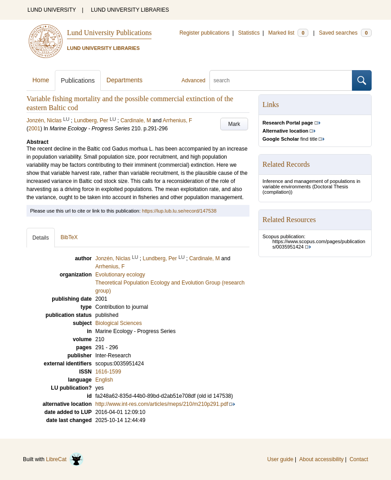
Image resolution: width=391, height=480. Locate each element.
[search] (280, 80)
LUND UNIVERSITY (51, 10)
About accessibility (321, 459)
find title (289, 139)
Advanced (193, 80)
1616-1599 (108, 372)
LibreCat (65, 459)
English (104, 380)
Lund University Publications (109, 32)
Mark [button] (234, 124)
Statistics (249, 33)
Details (40, 238)
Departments (124, 80)
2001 (34, 128)
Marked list (288, 33)
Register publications (204, 33)
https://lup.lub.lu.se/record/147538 (179, 210)
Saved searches (345, 33)
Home (40, 80)
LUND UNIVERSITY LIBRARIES (130, 10)
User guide (280, 459)
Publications (78, 80)
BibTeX (69, 237)
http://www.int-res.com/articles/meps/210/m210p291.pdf (161, 404)
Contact (359, 459)
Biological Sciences (118, 323)
